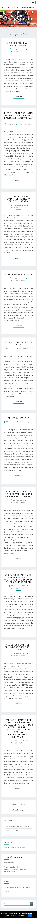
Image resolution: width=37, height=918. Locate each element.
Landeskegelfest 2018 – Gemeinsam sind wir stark (18, 198)
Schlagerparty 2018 (18, 274)
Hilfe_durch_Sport (18, 51)
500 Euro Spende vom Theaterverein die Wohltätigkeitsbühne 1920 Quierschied (18, 578)
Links (7, 891)
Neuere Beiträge (18, 804)
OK (30, 915)
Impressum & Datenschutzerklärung (17, 887)
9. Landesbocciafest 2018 (18, 343)
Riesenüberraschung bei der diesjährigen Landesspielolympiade (18, 117)
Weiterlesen (19, 97)
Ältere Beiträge (18, 810)
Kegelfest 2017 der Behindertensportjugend (18, 647)
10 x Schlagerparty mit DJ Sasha (19, 44)
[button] (17, 826)
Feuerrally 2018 (18, 418)
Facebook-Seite (19, 847)
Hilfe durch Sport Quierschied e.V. (18, 7)
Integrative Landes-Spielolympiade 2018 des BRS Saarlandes (18, 494)
